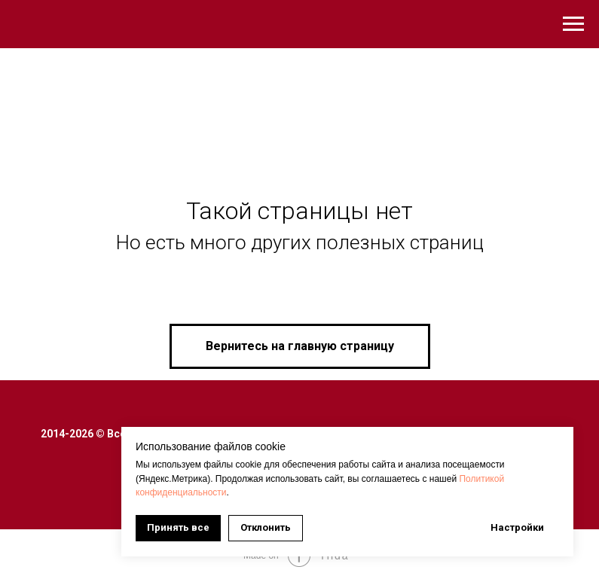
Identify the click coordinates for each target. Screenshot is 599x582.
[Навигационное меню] (573, 24)
